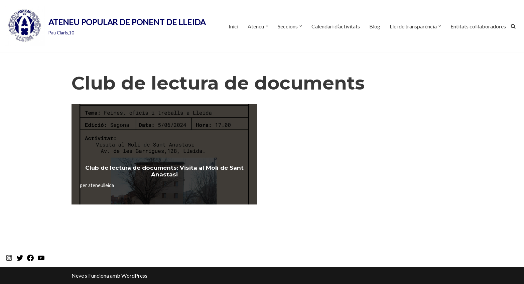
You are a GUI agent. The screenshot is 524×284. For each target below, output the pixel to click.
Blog (374, 26)
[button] (267, 26)
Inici (233, 26)
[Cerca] (513, 26)
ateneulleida (101, 185)
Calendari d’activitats (335, 26)
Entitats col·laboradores (478, 26)
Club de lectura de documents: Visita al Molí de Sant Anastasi (164, 171)
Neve (78, 275)
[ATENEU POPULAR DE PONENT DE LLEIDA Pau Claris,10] (105, 26)
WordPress (134, 275)
